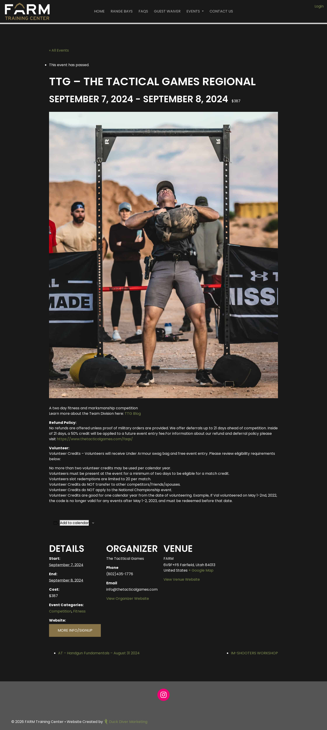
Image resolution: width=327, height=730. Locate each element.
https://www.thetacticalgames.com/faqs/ (95, 439)
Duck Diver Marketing (125, 721)
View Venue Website (182, 579)
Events (193, 11)
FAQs (143, 11)
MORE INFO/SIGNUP (75, 630)
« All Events (59, 50)
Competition (60, 611)
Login (319, 6)
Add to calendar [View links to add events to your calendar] (74, 522)
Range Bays (122, 11)
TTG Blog (133, 413)
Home (99, 11)
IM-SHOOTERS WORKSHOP (254, 653)
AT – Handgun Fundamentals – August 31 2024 (99, 653)
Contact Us (221, 11)
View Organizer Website (127, 598)
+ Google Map (200, 570)
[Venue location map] (254, 567)
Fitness (79, 611)
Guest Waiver (167, 11)
